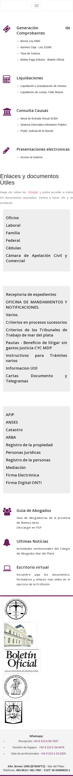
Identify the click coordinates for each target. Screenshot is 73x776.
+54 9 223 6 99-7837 (45, 741)
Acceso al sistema (31, 157)
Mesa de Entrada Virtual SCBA (39, 118)
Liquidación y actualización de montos (43, 86)
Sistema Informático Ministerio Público (43, 124)
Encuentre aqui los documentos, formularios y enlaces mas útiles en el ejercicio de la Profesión (43, 579)
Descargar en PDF (29, 527)
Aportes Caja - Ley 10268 (35, 47)
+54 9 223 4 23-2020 (53, 753)
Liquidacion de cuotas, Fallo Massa (41, 92)
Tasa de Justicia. (30, 53)
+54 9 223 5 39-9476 (51, 747)
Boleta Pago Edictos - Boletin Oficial (42, 59)
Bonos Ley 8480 (30, 41)
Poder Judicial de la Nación (37, 130)
